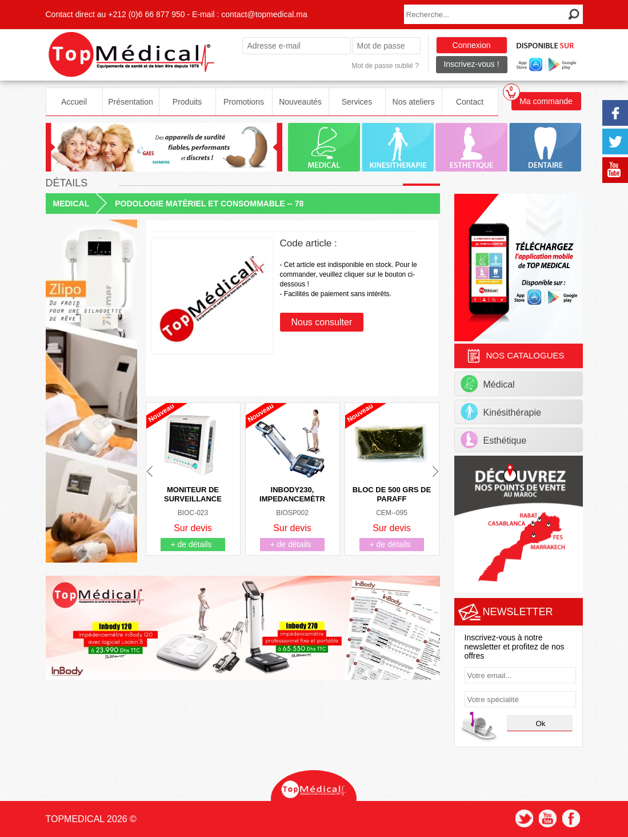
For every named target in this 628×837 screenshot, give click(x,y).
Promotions (243, 101)
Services (357, 101)
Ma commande (542, 99)
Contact (469, 101)
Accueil (74, 101)
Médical (488, 383)
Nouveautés (300, 101)
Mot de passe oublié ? (385, 66)
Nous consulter (322, 322)
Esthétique (494, 439)
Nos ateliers (414, 101)
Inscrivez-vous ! (471, 64)
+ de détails (191, 544)
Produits (187, 101)
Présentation (130, 101)
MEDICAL (71, 203)
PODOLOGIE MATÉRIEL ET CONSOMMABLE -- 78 (209, 203)
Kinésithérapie (501, 411)
